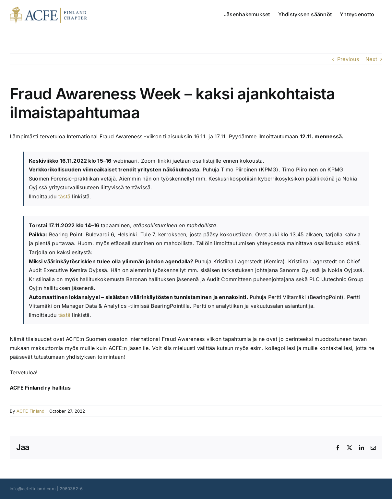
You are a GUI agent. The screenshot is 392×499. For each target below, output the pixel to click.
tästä (64, 196)
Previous (348, 59)
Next (371, 59)
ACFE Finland (31, 411)
